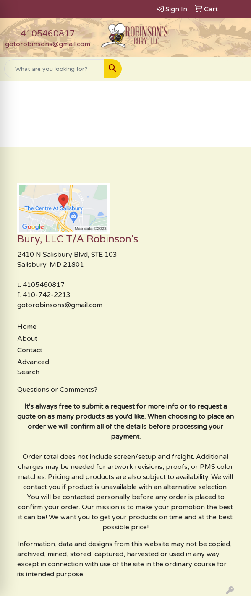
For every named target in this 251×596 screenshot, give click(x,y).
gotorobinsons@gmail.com (47, 44)
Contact (29, 350)
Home (27, 327)
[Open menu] (234, 68)
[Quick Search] (54, 68)
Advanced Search (33, 367)
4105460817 (48, 34)
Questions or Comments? (57, 389)
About (27, 338)
